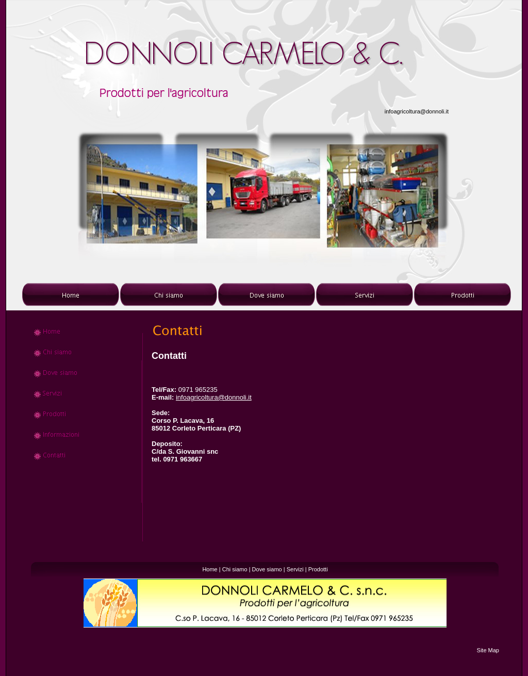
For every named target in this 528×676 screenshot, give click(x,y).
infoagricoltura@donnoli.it (417, 111)
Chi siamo (235, 569)
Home (209, 569)
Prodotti (318, 569)
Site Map (488, 650)
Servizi (295, 569)
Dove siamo (267, 569)
